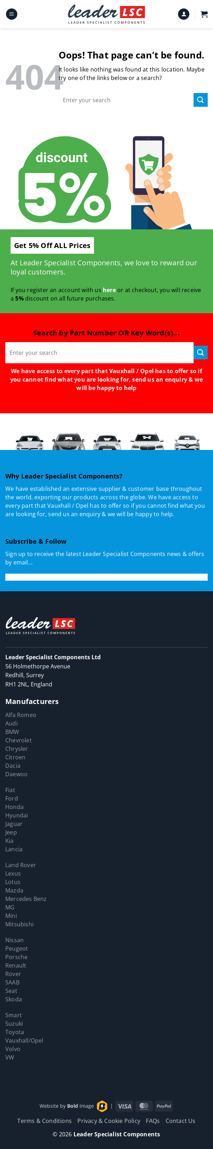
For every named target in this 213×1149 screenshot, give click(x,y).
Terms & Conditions (44, 1121)
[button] (11, 14)
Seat (11, 991)
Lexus (13, 873)
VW (9, 1057)
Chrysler (16, 749)
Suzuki (14, 1023)
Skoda (13, 999)
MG (9, 907)
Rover (13, 974)
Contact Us (181, 1121)
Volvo (12, 1049)
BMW (12, 732)
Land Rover (20, 865)
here (109, 290)
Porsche (16, 957)
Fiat (10, 790)
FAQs (153, 1121)
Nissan (14, 940)
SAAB (12, 982)
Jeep (11, 832)
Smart (13, 1015)
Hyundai (16, 815)
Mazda (14, 890)
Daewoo (16, 774)
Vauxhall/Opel (24, 1040)
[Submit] (201, 100)
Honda (14, 807)
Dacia (12, 766)
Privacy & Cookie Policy (108, 1121)
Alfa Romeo (20, 715)
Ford (11, 798)
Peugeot (16, 948)
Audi (11, 723)
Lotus (12, 882)
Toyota (14, 1032)
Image (80, 1105)
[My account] (183, 14)
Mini (11, 916)
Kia (9, 841)
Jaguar (14, 824)
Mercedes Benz (26, 899)
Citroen (15, 757)
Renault (15, 965)
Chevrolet (18, 740)
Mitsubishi (19, 924)
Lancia (14, 849)
